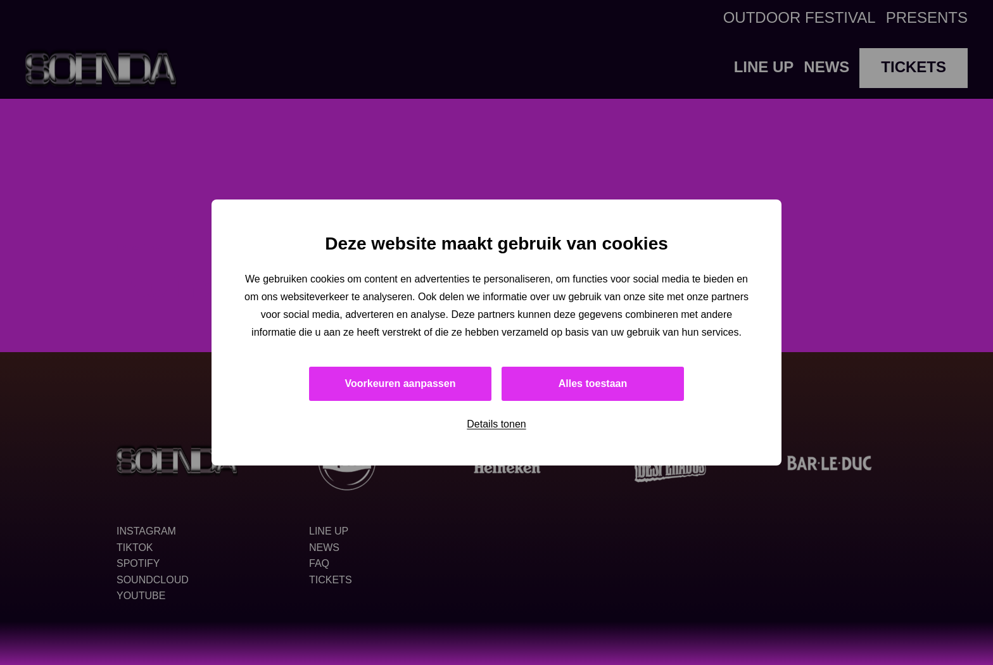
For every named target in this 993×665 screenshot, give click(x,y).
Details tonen (496, 424)
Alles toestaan (593, 383)
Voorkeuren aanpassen (400, 383)
